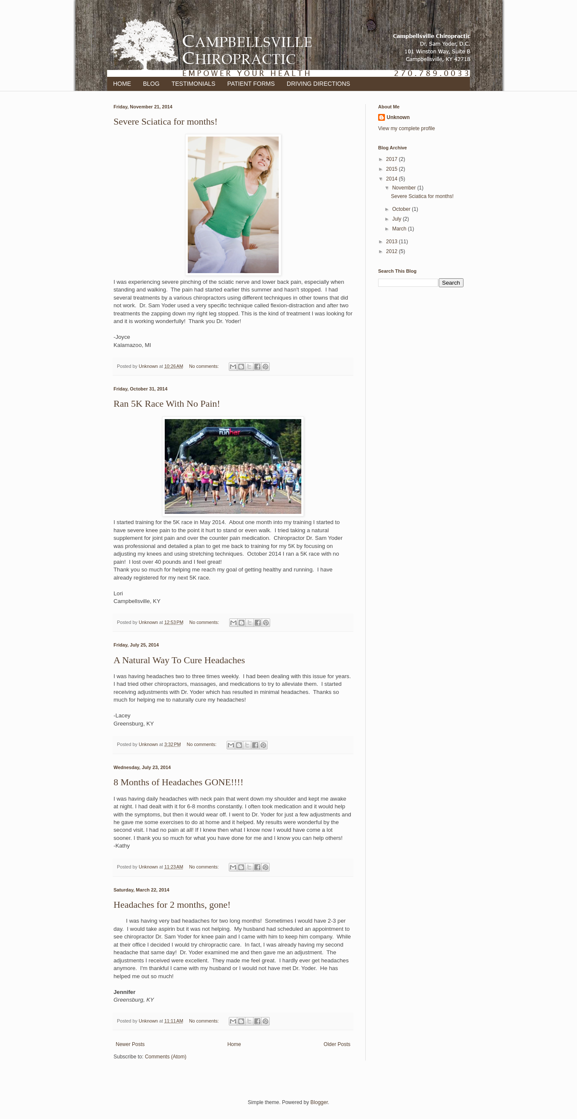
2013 (392, 242)
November (404, 188)
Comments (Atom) (165, 1057)
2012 (392, 251)
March (400, 229)
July (397, 219)
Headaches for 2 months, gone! (172, 904)
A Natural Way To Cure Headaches (179, 660)
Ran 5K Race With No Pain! (167, 403)
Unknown (398, 117)
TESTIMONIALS (194, 83)
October (402, 209)
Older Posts (336, 1044)
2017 (392, 159)
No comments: (204, 366)
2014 (392, 179)
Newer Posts (130, 1044)
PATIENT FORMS (251, 83)
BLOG (151, 83)
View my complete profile (406, 128)
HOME (122, 83)
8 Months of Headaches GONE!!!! (178, 782)
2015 (392, 169)
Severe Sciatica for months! (166, 121)
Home (234, 1044)
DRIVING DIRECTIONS (318, 83)
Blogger (319, 1102)
